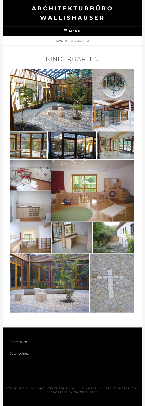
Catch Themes (86, 392)
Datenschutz (19, 353)
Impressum (18, 342)
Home (59, 40)
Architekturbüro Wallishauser (67, 388)
